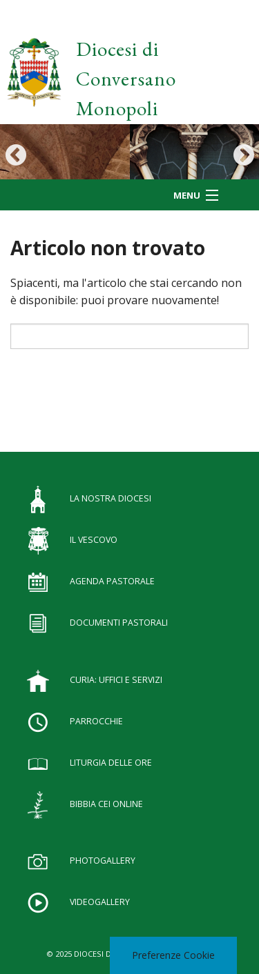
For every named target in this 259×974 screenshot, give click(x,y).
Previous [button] (15, 155)
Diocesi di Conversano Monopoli (126, 78)
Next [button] (243, 155)
